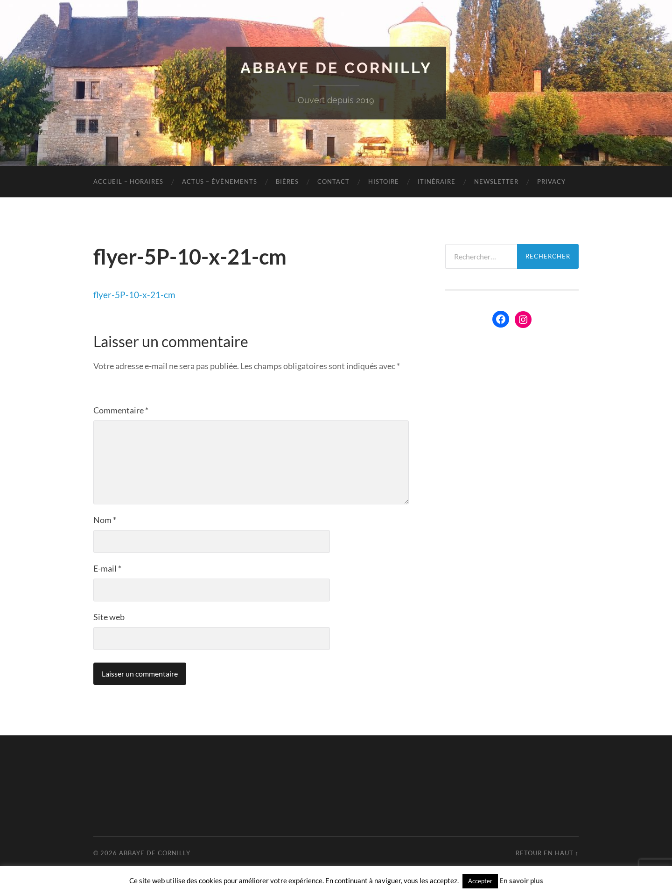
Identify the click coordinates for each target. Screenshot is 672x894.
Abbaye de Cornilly (336, 68)
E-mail (107, 568)
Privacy (551, 181)
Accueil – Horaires (128, 181)
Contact (333, 181)
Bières (287, 181)
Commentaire (120, 410)
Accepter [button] (480, 881)
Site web (109, 617)
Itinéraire (436, 181)
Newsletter (496, 181)
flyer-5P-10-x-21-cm (134, 294)
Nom (104, 520)
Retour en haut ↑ (547, 853)
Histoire (383, 181)
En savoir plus (521, 880)
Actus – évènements (219, 181)
